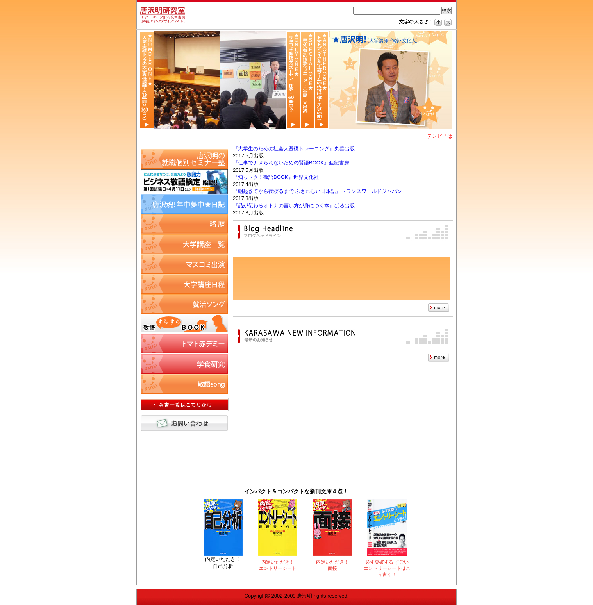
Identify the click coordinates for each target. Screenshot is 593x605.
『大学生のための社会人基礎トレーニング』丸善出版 (294, 149)
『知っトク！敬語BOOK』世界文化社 (276, 177)
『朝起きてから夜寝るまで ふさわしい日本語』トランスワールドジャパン (317, 191)
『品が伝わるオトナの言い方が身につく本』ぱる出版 (294, 206)
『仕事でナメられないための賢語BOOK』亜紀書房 (291, 163)
